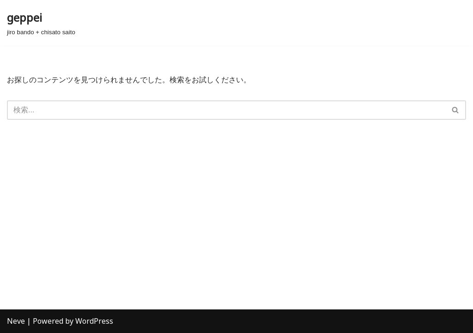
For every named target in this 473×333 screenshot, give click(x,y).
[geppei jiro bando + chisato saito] (41, 22)
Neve (16, 321)
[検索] (226, 110)
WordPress (94, 321)
